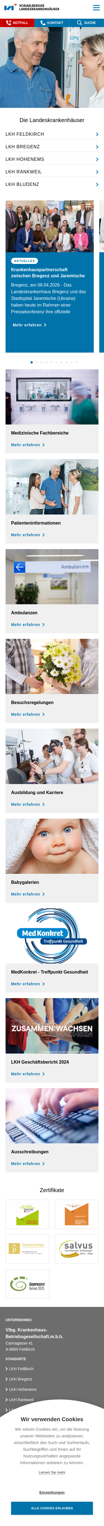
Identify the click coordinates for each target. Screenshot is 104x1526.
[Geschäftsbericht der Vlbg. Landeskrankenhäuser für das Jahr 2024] (52, 1040)
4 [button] (47, 362)
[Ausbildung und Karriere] (52, 771)
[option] (50, 276)
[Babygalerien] (52, 861)
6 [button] (57, 362)
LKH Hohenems (23, 1389)
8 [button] (67, 362)
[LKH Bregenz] (52, 147)
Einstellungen (52, 1492)
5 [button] (52, 362)
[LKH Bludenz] (52, 184)
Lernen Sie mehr (52, 1472)
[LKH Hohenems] (52, 159)
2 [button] (37, 362)
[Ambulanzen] (52, 591)
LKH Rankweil (21, 1400)
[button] (17, 23)
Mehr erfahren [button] (29, 325)
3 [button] (42, 362)
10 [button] (77, 362)
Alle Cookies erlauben (52, 1508)
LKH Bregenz (20, 1379)
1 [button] (32, 362)
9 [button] (72, 362)
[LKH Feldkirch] (52, 134)
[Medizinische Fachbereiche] (52, 411)
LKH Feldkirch (21, 1369)
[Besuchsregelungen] (52, 681)
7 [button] (62, 362)
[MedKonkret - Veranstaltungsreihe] (52, 950)
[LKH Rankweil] (52, 172)
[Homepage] (32, 7)
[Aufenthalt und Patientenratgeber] (52, 501)
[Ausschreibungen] (52, 1130)
